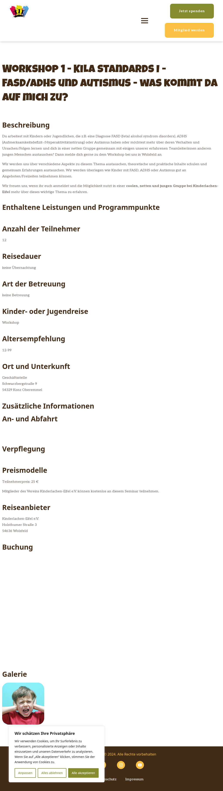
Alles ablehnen (52, 773)
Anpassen (25, 773)
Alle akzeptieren (83, 773)
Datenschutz (106, 779)
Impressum (134, 779)
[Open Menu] (144, 20)
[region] (57, 754)
